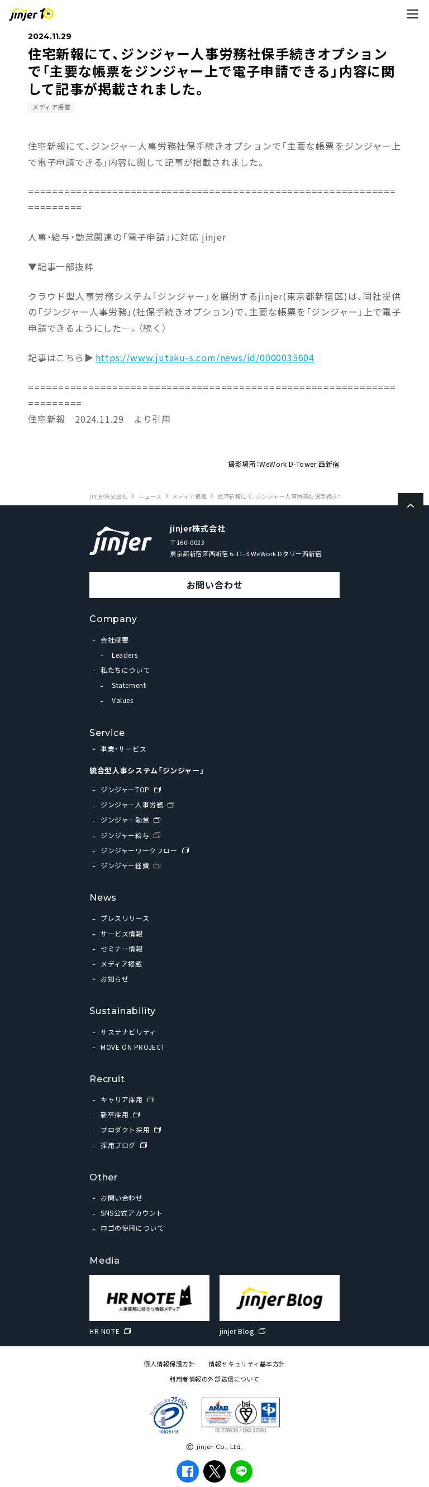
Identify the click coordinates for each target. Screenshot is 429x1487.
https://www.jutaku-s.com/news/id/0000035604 (205, 357)
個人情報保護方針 (169, 1364)
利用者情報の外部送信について (214, 1379)
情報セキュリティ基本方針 (246, 1364)
